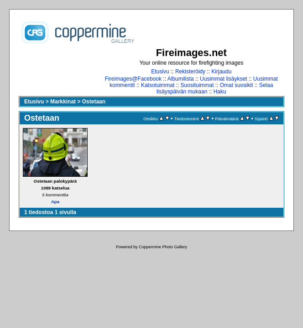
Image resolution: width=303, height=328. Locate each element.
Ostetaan (93, 101)
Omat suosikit (236, 85)
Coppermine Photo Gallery (163, 247)
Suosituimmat (197, 85)
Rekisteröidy (190, 71)
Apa (55, 201)
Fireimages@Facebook (133, 79)
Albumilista (180, 79)
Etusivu (160, 71)
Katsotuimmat (157, 85)
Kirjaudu (221, 71)
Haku (220, 91)
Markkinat (63, 101)
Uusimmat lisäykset (223, 79)
